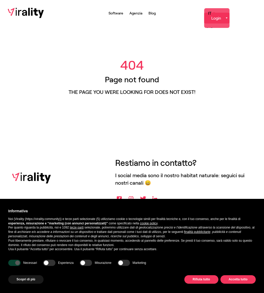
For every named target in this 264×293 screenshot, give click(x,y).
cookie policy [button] (149, 223)
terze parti (77, 227)
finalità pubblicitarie (197, 232)
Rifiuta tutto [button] (201, 279)
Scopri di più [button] (25, 279)
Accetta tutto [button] (238, 279)
